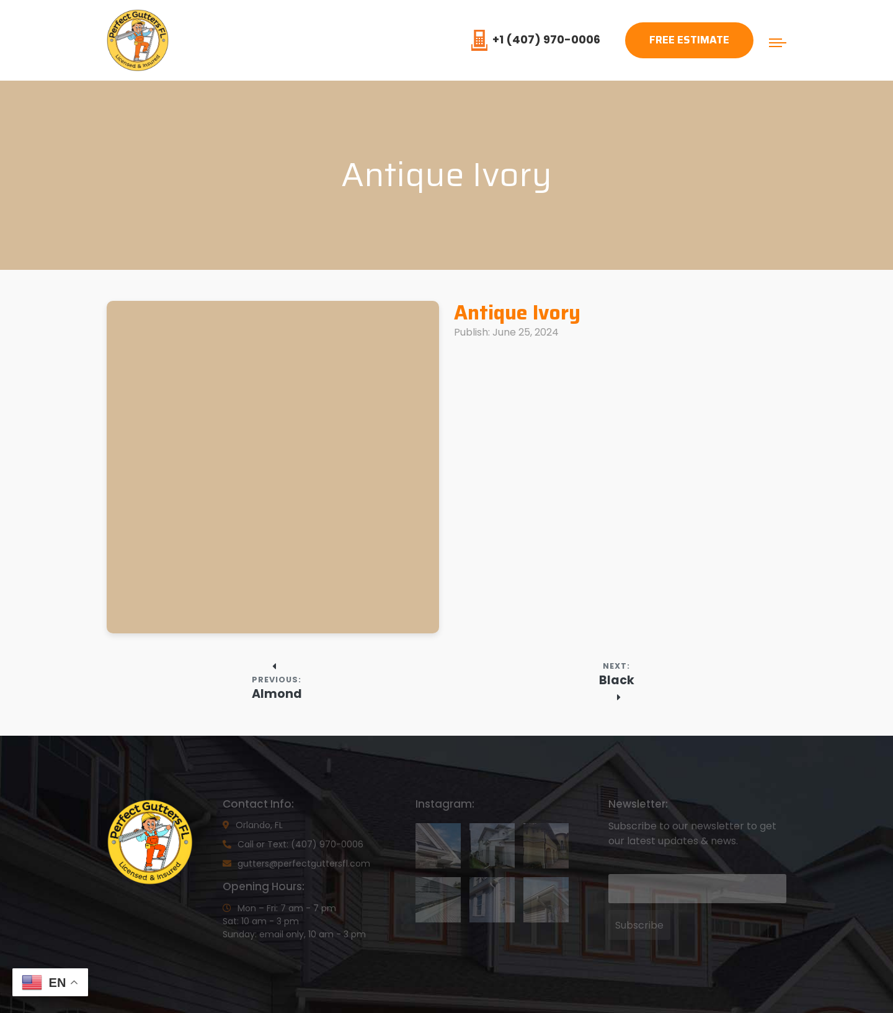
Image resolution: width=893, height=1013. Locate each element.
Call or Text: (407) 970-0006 (293, 844)
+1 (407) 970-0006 (535, 39)
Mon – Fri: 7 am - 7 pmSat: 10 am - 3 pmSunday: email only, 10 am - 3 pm (294, 921)
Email (620, 865)
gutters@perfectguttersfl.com (296, 863)
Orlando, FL (253, 825)
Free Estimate (689, 40)
